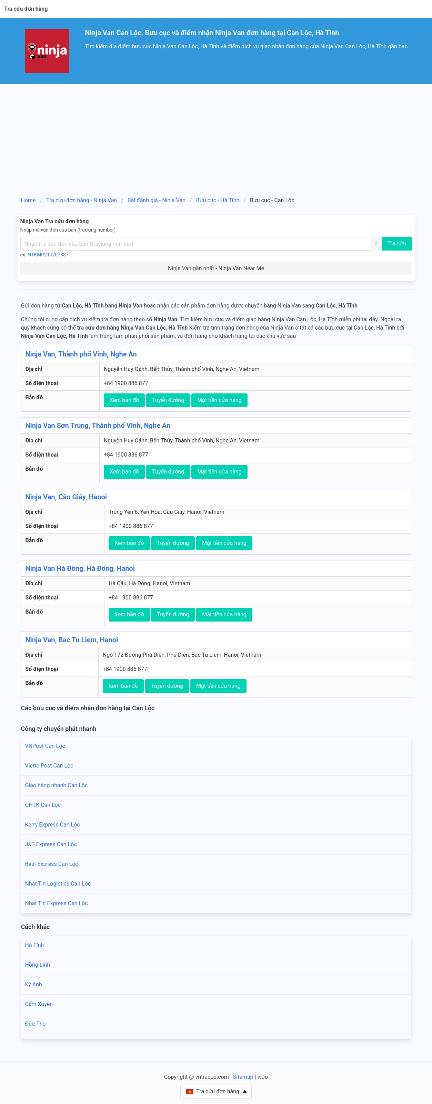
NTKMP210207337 (48, 254)
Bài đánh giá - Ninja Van (156, 200)
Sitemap (243, 1077)
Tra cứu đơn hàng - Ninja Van (81, 200)
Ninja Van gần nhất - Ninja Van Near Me (216, 268)
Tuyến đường (168, 400)
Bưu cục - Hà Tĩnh (218, 200)
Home (28, 200)
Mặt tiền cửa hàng (219, 400)
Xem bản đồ (124, 400)
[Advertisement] (216, 136)
